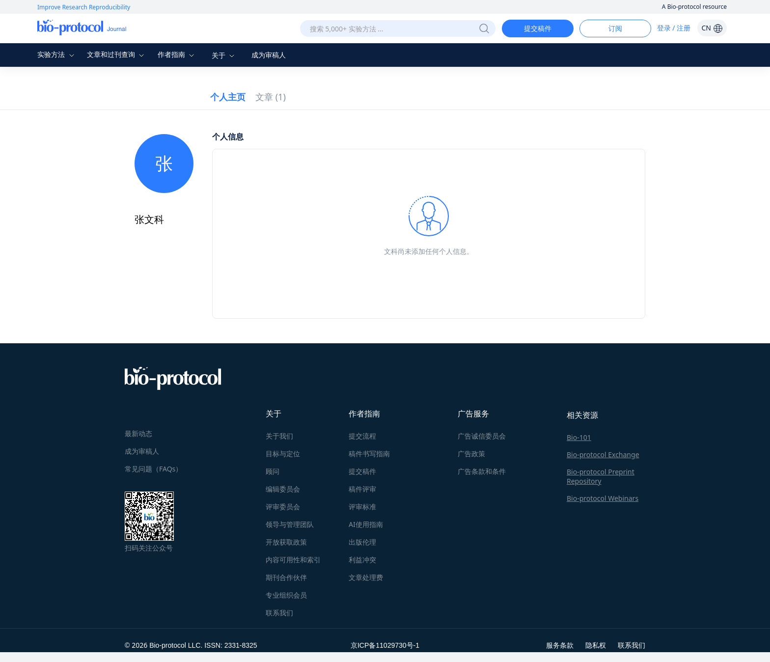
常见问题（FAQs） (153, 468)
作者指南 (177, 54)
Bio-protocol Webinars (602, 498)
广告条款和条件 (482, 471)
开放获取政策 (286, 542)
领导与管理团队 (290, 524)
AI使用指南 (366, 524)
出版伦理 (362, 542)
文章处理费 (366, 577)
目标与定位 (283, 453)
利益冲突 (362, 559)
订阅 (615, 28)
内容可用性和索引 (293, 559)
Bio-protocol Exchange (603, 454)
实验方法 (57, 54)
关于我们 (279, 436)
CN (711, 27)
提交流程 (362, 436)
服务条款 (560, 645)
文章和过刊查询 (117, 54)
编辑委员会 (283, 489)
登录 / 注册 (674, 27)
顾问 (272, 471)
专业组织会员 (286, 595)
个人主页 (228, 97)
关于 (224, 55)
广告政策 (471, 453)
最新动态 (138, 433)
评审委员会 (283, 506)
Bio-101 (579, 437)
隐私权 (595, 645)
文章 (270, 97)
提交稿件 (537, 28)
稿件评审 (362, 489)
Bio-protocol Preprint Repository (600, 476)
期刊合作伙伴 (286, 577)
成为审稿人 (268, 54)
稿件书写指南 (369, 453)
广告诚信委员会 (482, 436)
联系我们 (279, 612)
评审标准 (362, 506)
